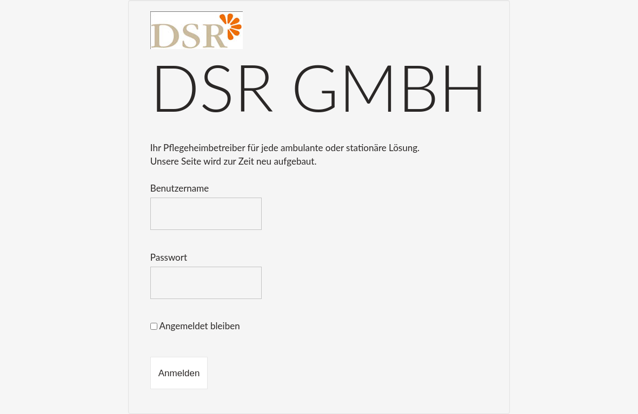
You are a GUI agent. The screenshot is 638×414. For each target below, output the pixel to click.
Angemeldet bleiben (195, 325)
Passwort (168, 257)
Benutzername (179, 188)
